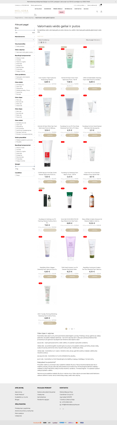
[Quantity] (40, 88)
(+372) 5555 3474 (25, 5)
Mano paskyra (19, 413)
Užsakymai (18, 416)
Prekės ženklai (57, 8)
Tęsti (72, 328)
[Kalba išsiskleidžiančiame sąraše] (81, 5)
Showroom (47, 8)
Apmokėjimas (41, 397)
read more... (40, 36)
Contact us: (18, 5)
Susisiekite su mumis (21, 397)
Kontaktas (78, 8)
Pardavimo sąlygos (43, 399)
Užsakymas (40, 394)
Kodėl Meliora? (19, 394)
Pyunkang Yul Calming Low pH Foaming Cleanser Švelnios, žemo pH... (47, 221)
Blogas (86, 8)
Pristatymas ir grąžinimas (22, 408)
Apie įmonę (18, 392)
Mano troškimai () (92, 5)
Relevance (97, 40)
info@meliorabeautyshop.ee (70, 404)
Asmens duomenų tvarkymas (24, 411)
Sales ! (62, 12)
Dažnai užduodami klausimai (46, 392)
